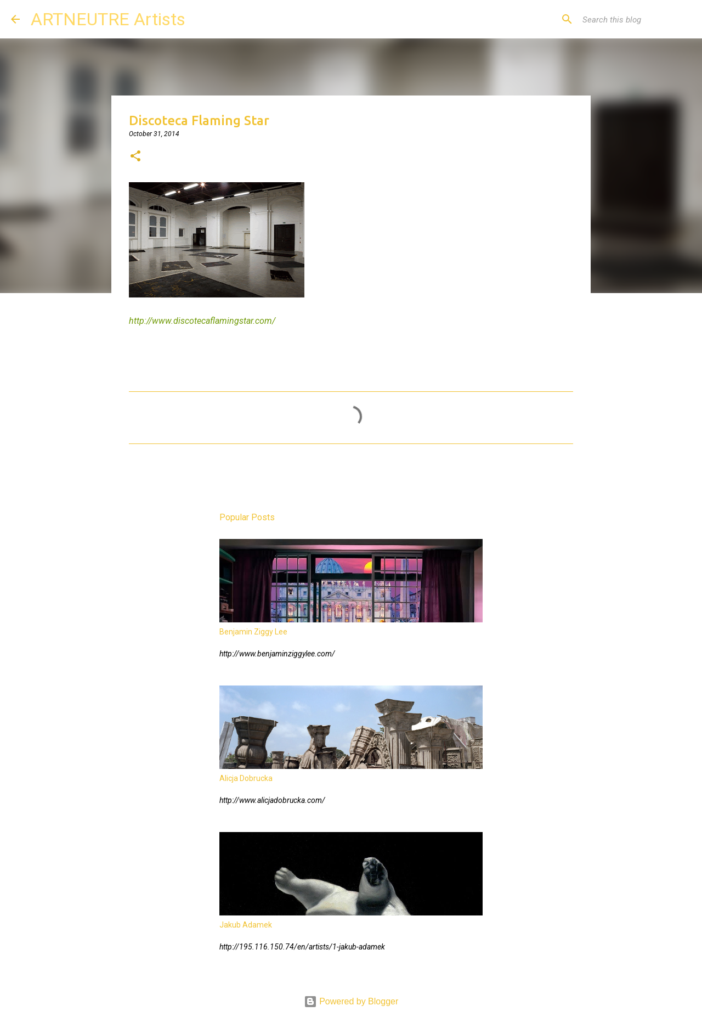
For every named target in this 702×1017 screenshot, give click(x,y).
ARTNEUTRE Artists (108, 19)
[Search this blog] (635, 19)
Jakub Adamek (245, 924)
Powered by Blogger (351, 1001)
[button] (135, 157)
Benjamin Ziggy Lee (253, 631)
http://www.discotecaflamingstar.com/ (202, 321)
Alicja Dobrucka (246, 778)
